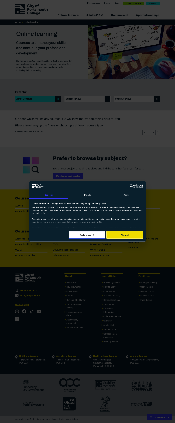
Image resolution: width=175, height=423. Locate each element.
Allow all (125, 235)
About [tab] (126, 195)
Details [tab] (87, 195)
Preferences (87, 235)
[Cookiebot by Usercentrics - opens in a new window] (131, 186)
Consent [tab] (49, 195)
